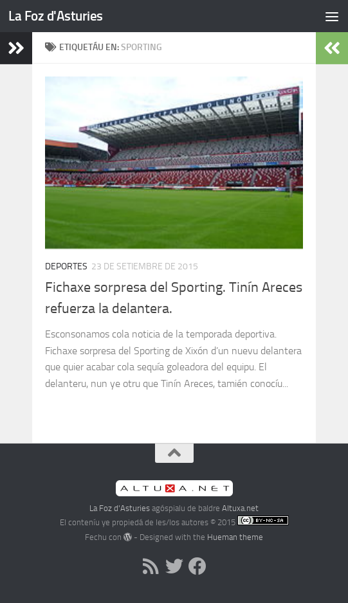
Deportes (66, 266)
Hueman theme (235, 537)
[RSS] (151, 566)
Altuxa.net (240, 508)
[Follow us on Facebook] (197, 566)
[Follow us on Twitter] (174, 566)
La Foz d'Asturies (55, 16)
